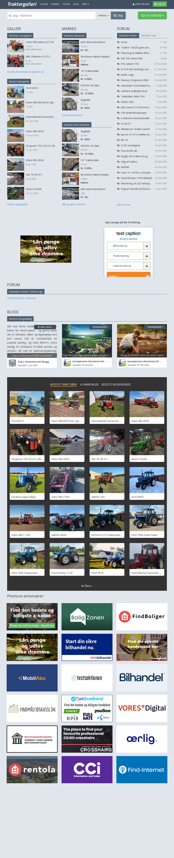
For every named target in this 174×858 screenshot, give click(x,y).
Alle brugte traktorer (74, 204)
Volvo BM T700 (60, 496)
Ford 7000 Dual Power (144, 535)
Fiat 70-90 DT (99, 459)
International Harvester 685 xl (149, 572)
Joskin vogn (127, 74)
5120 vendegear (130, 145)
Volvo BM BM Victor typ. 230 (68, 421)
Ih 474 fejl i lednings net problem (136, 69)
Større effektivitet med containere (32, 355)
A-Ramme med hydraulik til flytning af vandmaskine (136, 118)
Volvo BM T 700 (20, 535)
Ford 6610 (17, 421)
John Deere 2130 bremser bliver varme (136, 107)
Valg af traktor (129, 161)
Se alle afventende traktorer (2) (25, 71)
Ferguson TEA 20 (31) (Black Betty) (32, 459)
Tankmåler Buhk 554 (133, 96)
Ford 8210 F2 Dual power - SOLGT (111, 535)
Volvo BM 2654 (60, 459)
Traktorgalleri (21, 4)
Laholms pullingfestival (134, 91)
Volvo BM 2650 (140, 421)
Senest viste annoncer (77, 124)
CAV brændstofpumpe (134, 112)
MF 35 (124, 140)
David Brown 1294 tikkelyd (136, 178)
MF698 (125, 167)
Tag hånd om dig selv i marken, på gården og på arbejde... (96, 355)
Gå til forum (124, 204)
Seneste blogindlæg (20, 318)
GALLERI (14, 28)
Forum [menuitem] (66, 4)
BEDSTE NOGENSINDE (116, 384)
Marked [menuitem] (55, 4)
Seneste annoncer (74, 35)
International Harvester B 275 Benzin (113, 421)
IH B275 (126, 123)
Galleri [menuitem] (44, 4)
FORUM (123, 28)
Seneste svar (148, 35)
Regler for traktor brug (134, 156)
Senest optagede (19, 81)
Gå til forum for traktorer (21, 298)
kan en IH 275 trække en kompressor (136, 134)
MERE (85, 4)
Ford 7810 (97, 572)
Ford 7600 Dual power (24, 572)
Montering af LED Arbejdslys (136, 183)
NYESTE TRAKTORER (63, 384)
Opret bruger (141, 4)
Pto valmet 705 (130, 63)
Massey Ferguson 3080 (135, 80)
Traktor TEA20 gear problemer (136, 47)
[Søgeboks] (51, 15)
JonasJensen (80, 361)
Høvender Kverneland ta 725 (136, 85)
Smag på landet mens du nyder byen (142, 355)
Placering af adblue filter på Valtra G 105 (136, 53)
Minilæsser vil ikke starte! (135, 129)
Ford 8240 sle (129, 150)
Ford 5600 (137, 496)
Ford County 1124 (61, 572)
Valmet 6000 (58, 535)
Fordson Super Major (23, 496)
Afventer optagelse (20, 35)
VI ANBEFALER (89, 384)
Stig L (21, 361)
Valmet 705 (98, 496)
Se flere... (87, 586)
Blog (76, 4)
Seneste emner (128, 35)
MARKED (69, 28)
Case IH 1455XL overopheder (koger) (136, 172)
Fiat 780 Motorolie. (132, 58)
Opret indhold (152, 15)
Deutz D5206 (139, 459)
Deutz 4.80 (127, 101)
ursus (124, 42)
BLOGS (13, 312)
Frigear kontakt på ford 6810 (136, 188)
